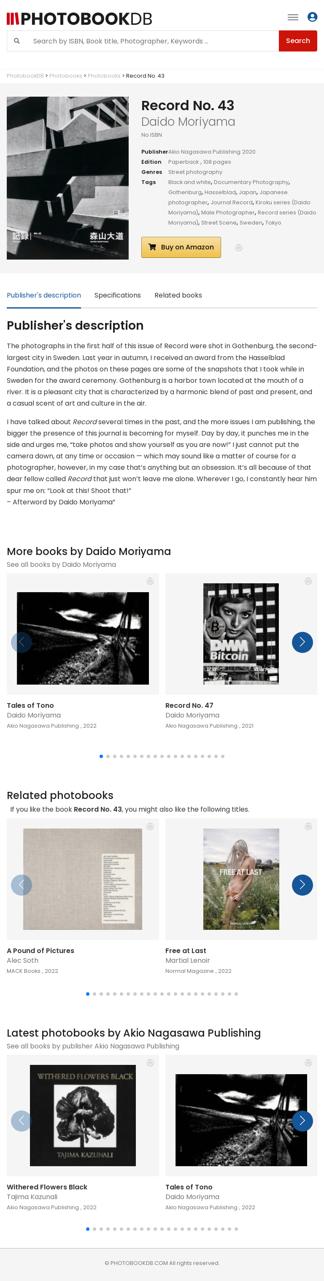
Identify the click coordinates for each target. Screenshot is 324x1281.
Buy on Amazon (181, 247)
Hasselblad (220, 192)
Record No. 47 (189, 705)
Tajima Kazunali (32, 1197)
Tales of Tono (30, 705)
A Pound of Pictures (40, 951)
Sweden (251, 222)
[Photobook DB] (100, 18)
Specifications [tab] (117, 295)
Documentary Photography (251, 182)
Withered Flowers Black (47, 1187)
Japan (247, 192)
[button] (239, 248)
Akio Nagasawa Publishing (204, 151)
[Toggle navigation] (293, 17)
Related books (178, 295)
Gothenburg (185, 192)
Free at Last (185, 951)
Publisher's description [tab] (44, 295)
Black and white (189, 182)
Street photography (195, 172)
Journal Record (232, 202)
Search (298, 41)
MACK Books (23, 971)
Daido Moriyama (34, 715)
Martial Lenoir (187, 960)
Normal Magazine (189, 971)
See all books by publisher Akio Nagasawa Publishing (93, 1046)
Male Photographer (228, 212)
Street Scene (219, 222)
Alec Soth (22, 960)
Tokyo (273, 222)
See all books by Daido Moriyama (61, 564)
